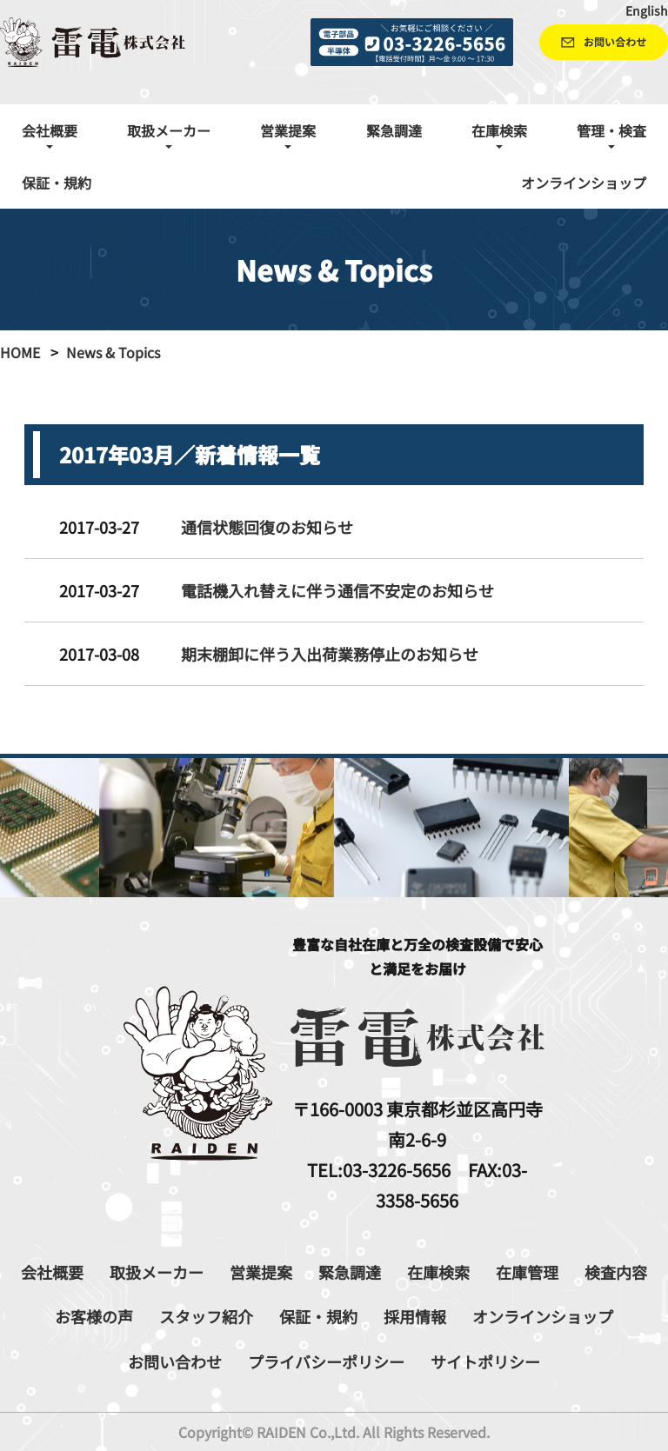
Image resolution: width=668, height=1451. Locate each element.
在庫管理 (527, 1272)
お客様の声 (94, 1316)
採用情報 (415, 1316)
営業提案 (261, 1272)
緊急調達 (394, 130)
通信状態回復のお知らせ (267, 527)
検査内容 (615, 1272)
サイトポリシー (485, 1361)
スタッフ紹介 (206, 1316)
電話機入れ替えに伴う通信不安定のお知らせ (337, 590)
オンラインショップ (583, 182)
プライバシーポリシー (326, 1361)
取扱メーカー (157, 1272)
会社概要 (52, 1272)
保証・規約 (56, 182)
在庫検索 (438, 1272)
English (646, 10)
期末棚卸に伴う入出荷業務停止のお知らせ (329, 653)
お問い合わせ (175, 1361)
